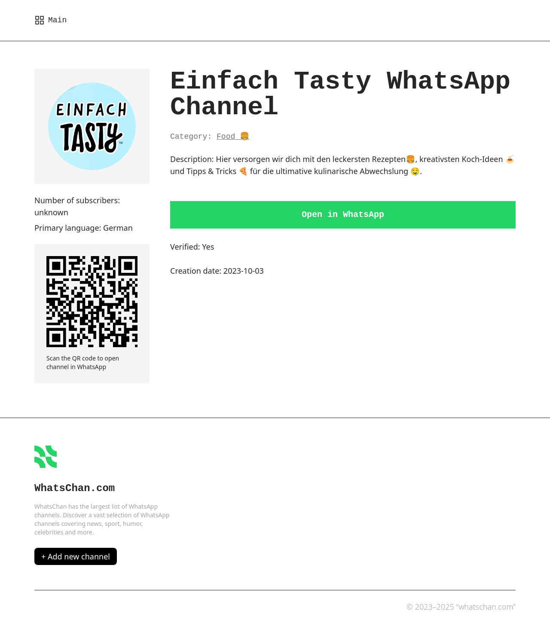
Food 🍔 (233, 136)
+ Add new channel (75, 556)
